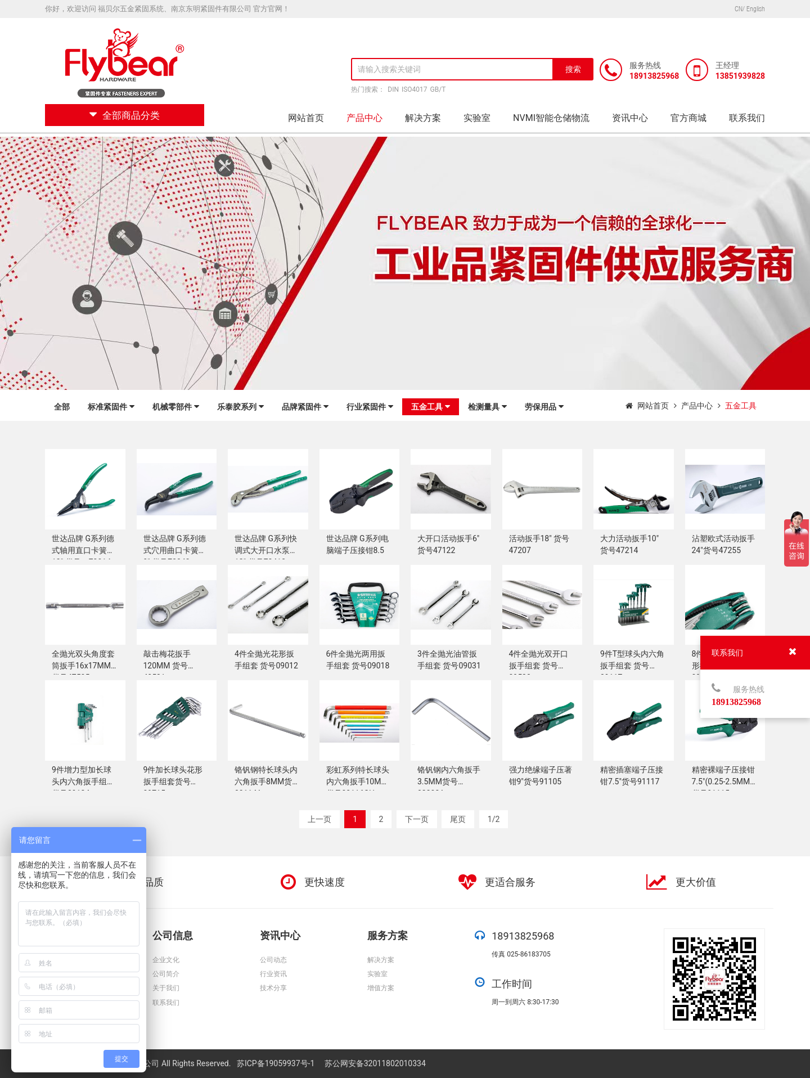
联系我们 (747, 118)
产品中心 (364, 118)
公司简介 (165, 974)
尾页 (458, 819)
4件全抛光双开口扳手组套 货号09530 (539, 665)
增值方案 (380, 988)
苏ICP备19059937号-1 (277, 1063)
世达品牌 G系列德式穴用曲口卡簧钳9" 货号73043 (174, 550)
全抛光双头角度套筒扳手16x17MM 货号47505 (83, 665)
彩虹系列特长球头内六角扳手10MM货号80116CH (357, 781)
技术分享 (273, 988)
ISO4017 (415, 89)
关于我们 (165, 988)
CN (738, 9)
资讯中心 (630, 118)
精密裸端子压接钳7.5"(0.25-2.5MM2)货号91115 (724, 781)
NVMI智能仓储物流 (551, 118)
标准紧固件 (111, 406)
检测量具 (487, 406)
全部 (62, 406)
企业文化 (165, 960)
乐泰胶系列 (240, 406)
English (755, 9)
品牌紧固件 (305, 406)
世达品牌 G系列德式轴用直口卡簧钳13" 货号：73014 (83, 550)
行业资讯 (273, 974)
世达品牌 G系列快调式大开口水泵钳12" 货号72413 (266, 550)
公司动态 (273, 960)
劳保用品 (544, 406)
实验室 (477, 118)
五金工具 (430, 406)
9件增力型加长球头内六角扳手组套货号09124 (83, 781)
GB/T (438, 89)
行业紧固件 (369, 406)
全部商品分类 (124, 115)
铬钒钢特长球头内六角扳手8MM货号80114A (267, 781)
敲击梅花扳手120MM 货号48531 (167, 665)
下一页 (417, 819)
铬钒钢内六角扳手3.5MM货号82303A (448, 781)
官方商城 (688, 118)
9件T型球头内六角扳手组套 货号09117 (632, 665)
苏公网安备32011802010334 (375, 1063)
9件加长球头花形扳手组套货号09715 (173, 781)
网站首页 (306, 118)
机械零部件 (175, 406)
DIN (393, 89)
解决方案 (423, 118)
